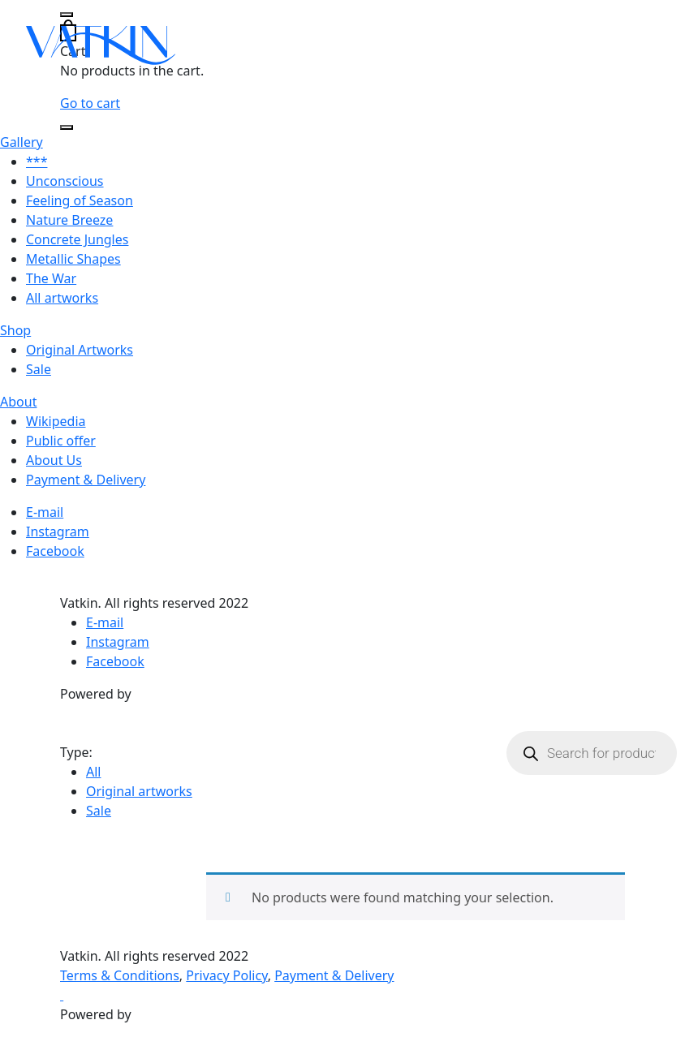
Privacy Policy (226, 975)
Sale (38, 369)
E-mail (44, 512)
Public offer (61, 441)
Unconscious (65, 181)
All (93, 772)
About (18, 402)
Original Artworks (79, 350)
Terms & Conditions (119, 975)
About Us (54, 460)
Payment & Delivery (85, 479)
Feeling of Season (79, 200)
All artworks (62, 298)
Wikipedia (56, 421)
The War (51, 278)
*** (36, 161)
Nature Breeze (69, 220)
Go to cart (90, 103)
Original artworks (139, 791)
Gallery (21, 142)
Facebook (55, 551)
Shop (15, 330)
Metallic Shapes (73, 259)
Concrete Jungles (77, 239)
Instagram (57, 531)
